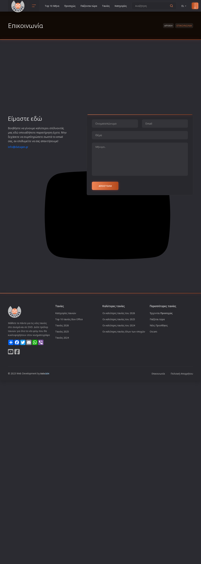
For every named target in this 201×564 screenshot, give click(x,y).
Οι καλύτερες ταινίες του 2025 (118, 319)
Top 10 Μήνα (52, 5)
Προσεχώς (69, 5)
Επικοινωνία (158, 373)
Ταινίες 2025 (62, 331)
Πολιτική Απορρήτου (182, 373)
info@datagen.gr (18, 146)
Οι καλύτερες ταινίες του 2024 (118, 325)
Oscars (153, 331)
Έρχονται (161, 313)
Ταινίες (106, 5)
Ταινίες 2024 (62, 337)
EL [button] (184, 5)
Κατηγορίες (121, 5)
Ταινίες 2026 (62, 325)
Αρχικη (168, 25)
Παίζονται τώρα (88, 5)
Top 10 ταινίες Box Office (69, 319)
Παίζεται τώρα (157, 319)
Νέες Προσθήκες (159, 325)
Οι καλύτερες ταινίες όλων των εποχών (123, 331)
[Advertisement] (31, 82)
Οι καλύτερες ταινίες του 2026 (118, 313)
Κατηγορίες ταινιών (65, 313)
